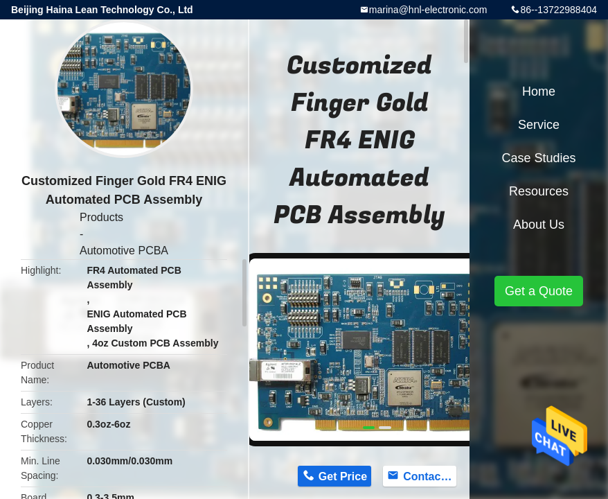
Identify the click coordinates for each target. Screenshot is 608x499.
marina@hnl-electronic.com (428, 9)
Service (539, 125)
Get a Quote (539, 291)
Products (101, 217)
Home (538, 91)
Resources (539, 191)
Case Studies (538, 158)
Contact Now (429, 476)
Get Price (343, 476)
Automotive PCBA (124, 250)
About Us (538, 224)
